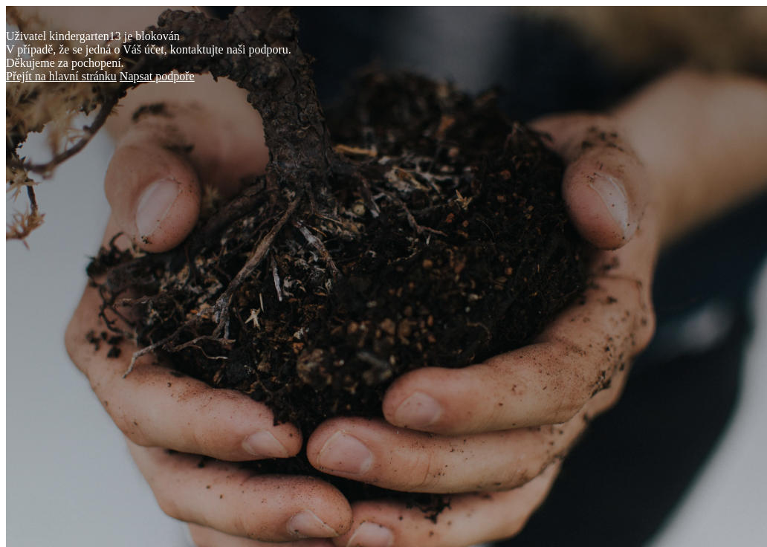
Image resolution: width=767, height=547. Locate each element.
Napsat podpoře (157, 76)
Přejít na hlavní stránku (61, 76)
